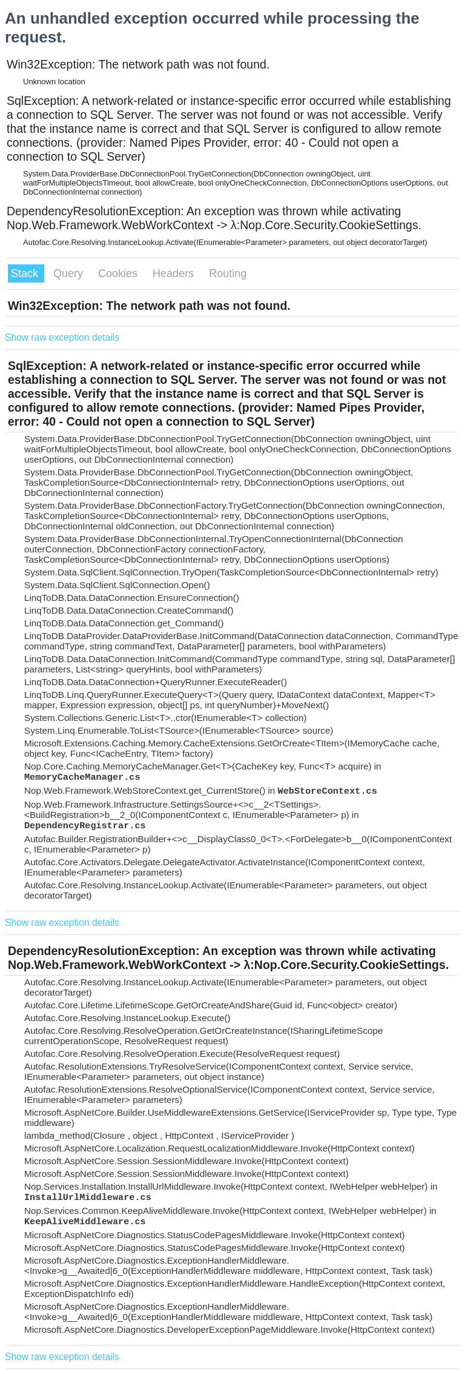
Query (69, 273)
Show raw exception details (62, 337)
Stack (26, 273)
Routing (227, 273)
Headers (175, 273)
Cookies (119, 273)
